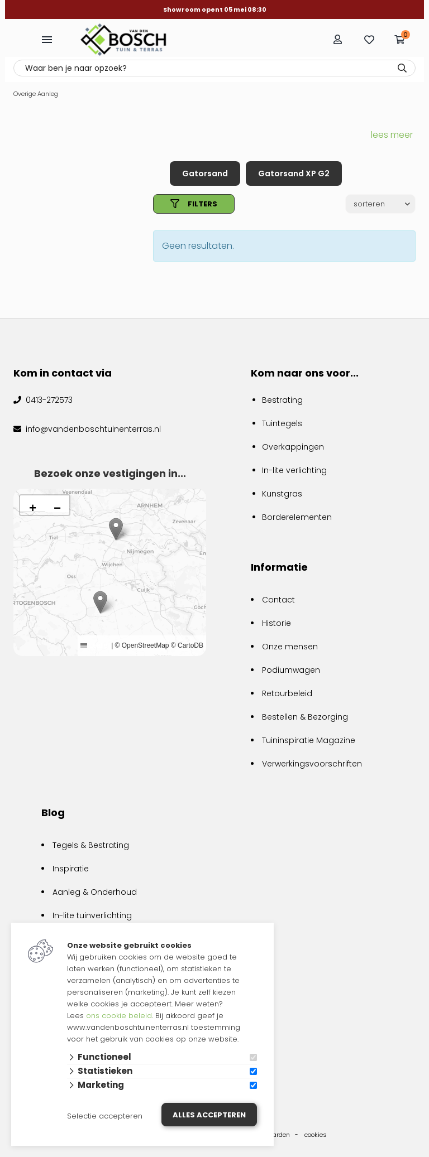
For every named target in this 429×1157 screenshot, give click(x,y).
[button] (100, 602)
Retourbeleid (287, 693)
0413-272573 (48, 400)
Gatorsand (205, 173)
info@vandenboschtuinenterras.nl (92, 429)
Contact (278, 599)
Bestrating (282, 400)
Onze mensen (290, 646)
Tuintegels (282, 423)
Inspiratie (71, 868)
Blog (53, 812)
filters (193, 204)
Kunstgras (282, 493)
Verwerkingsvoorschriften (312, 763)
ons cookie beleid (119, 1015)
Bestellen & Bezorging (305, 716)
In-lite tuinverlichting (92, 915)
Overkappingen (293, 446)
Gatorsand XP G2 (294, 173)
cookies (315, 1134)
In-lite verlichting (294, 470)
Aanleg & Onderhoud (95, 892)
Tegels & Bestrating (91, 845)
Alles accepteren (209, 1115)
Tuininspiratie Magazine (308, 740)
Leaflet (94, 645)
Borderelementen (297, 517)
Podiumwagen (291, 670)
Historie (276, 623)
